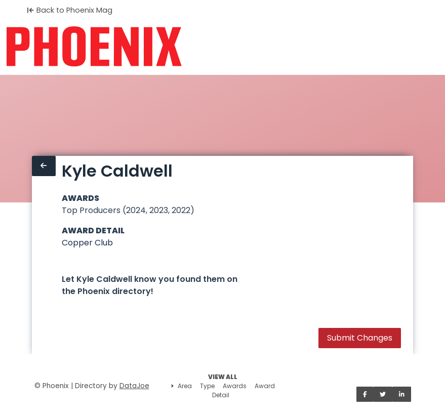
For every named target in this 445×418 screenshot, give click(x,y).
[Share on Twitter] (382, 394)
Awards (235, 386)
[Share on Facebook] (365, 394)
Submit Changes (359, 338)
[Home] (94, 46)
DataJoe (134, 386)
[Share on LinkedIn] (401, 394)
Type (207, 386)
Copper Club (87, 242)
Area (185, 386)
